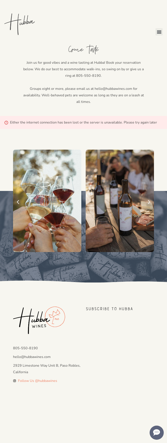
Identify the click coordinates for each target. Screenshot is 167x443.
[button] (159, 31)
